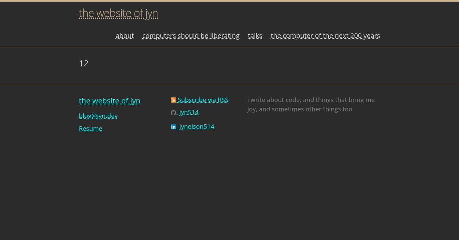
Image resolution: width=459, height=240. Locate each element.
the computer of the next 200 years (325, 35)
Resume (90, 128)
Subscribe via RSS (199, 99)
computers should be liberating (191, 35)
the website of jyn (118, 12)
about (125, 35)
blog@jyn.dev (98, 115)
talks (255, 35)
